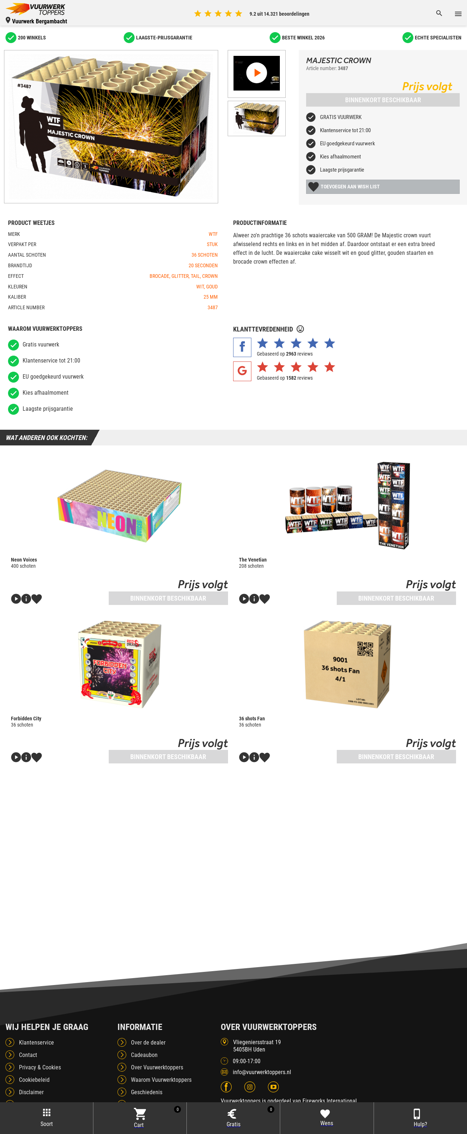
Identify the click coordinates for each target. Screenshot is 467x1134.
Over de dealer (148, 1042)
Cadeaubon (144, 1054)
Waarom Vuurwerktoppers (161, 1079)
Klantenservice (36, 1042)
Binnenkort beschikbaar (383, 100)
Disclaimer (31, 1092)
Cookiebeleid (34, 1079)
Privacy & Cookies (40, 1067)
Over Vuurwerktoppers (157, 1067)
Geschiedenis (146, 1092)
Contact (28, 1054)
